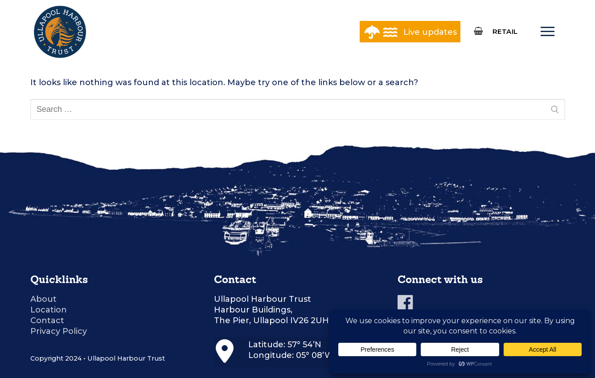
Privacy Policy (58, 331)
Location (48, 310)
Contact (47, 320)
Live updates (430, 32)
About (43, 299)
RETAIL (505, 31)
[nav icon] (547, 31)
